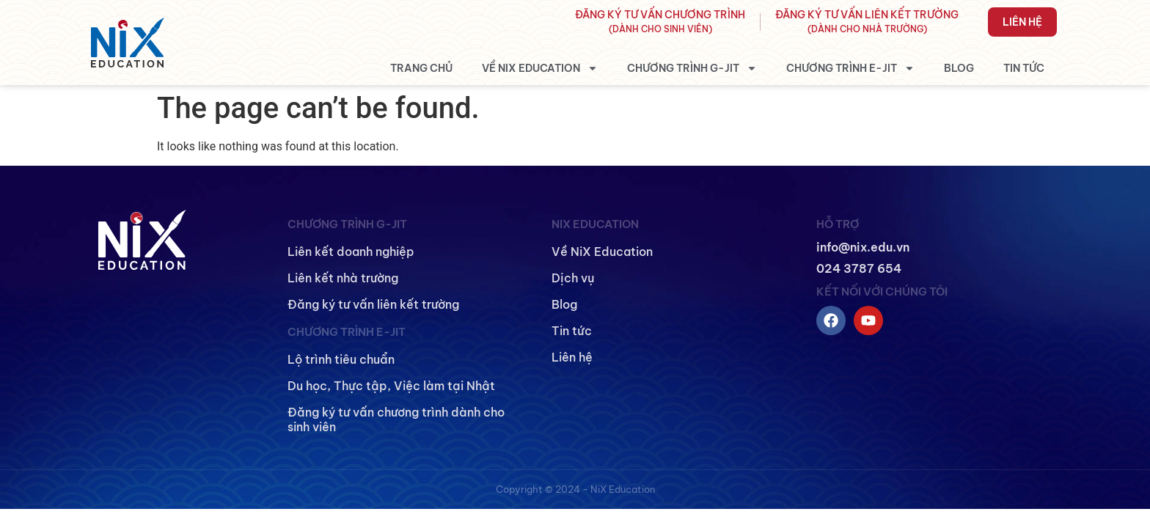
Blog (959, 68)
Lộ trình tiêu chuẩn (341, 359)
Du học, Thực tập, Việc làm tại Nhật (391, 385)
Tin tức (1023, 68)
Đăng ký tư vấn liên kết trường (373, 304)
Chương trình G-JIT (692, 68)
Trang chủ (421, 68)
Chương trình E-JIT (850, 68)
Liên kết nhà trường (343, 278)
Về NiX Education (540, 68)
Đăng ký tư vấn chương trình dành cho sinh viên (396, 419)
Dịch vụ (573, 278)
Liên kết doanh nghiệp (351, 251)
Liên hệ (1022, 22)
